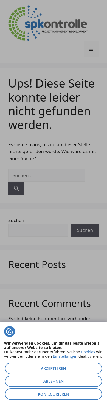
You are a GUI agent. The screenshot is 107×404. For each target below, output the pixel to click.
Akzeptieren (53, 368)
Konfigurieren (53, 394)
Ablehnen (53, 381)
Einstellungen (65, 356)
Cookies (88, 351)
